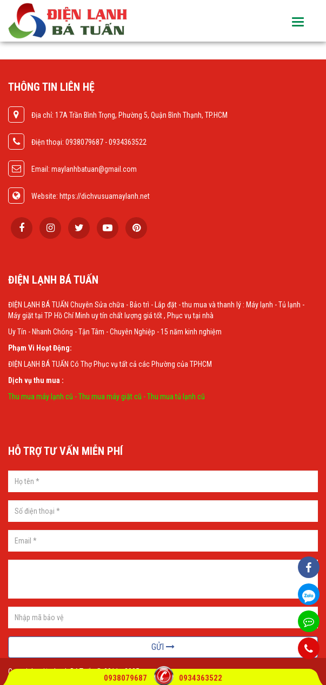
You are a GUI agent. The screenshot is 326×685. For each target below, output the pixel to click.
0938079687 (126, 678)
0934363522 (200, 678)
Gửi (163, 647)
